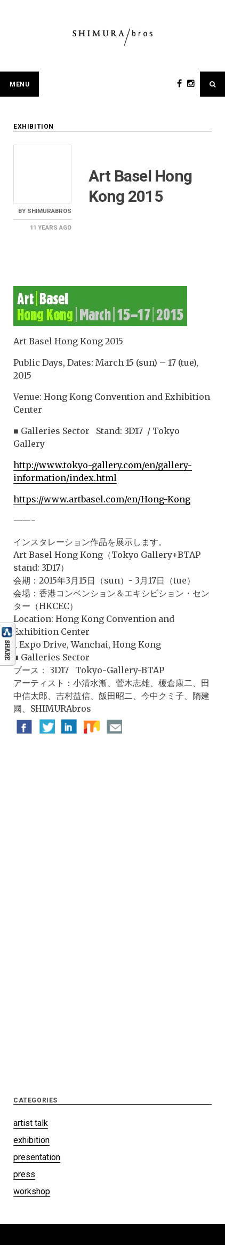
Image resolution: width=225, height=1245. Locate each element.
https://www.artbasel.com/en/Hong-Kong (101, 499)
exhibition (33, 126)
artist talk (30, 1123)
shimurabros (49, 211)
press (24, 1174)
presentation (36, 1157)
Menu (19, 84)
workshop (31, 1191)
